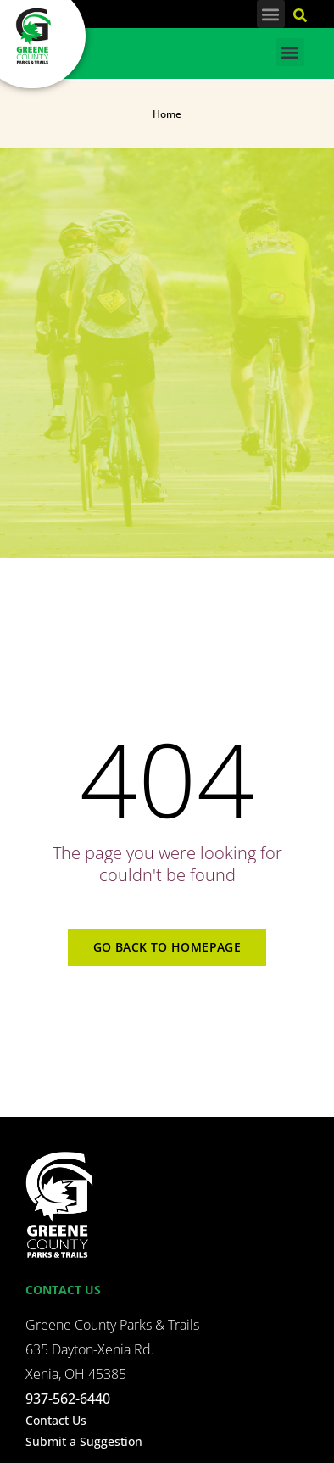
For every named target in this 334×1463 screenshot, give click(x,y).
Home (167, 114)
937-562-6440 (67, 1398)
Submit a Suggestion (83, 1441)
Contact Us (55, 1420)
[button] (271, 14)
